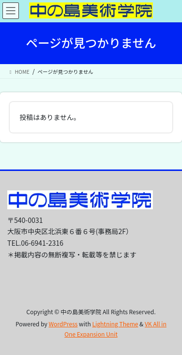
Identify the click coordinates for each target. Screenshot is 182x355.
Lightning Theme (115, 324)
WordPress (63, 324)
